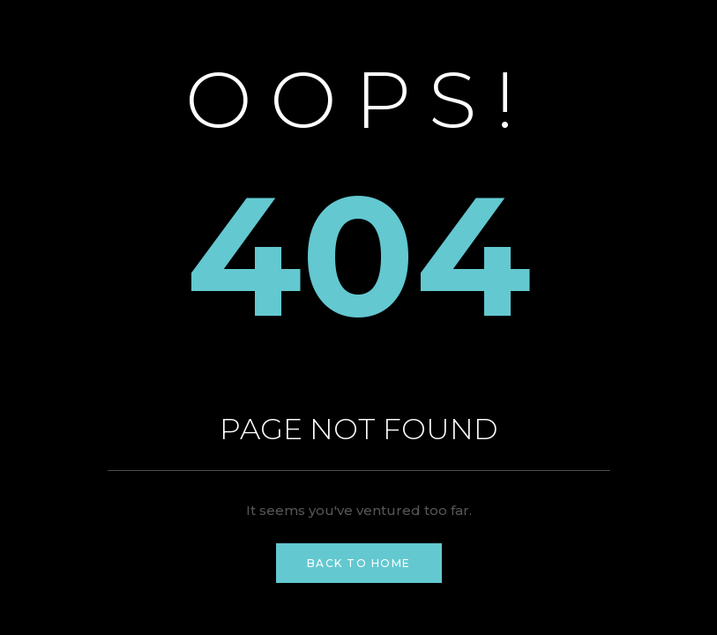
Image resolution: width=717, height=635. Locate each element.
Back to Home (359, 563)
